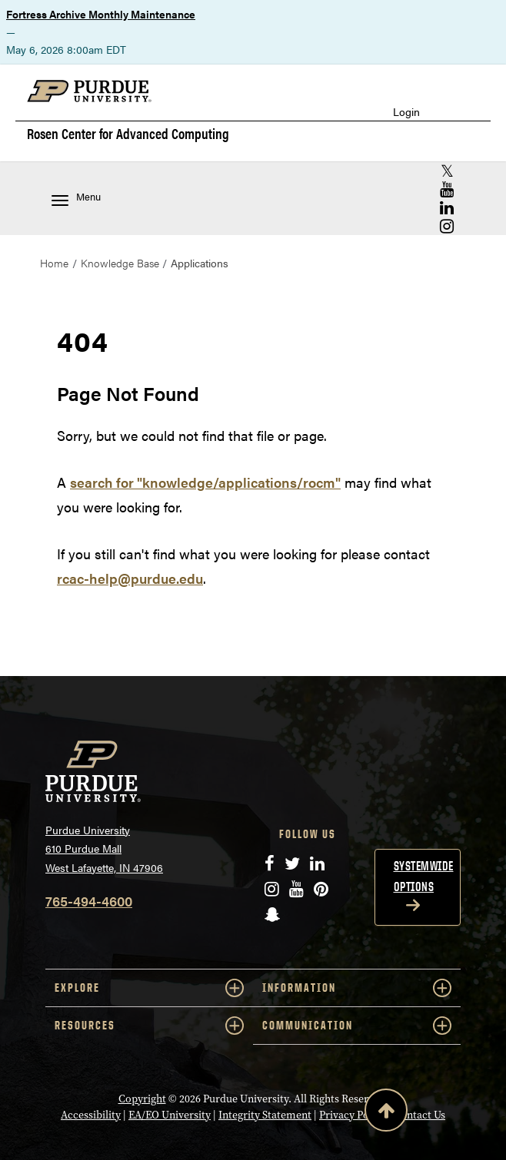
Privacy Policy (352, 1115)
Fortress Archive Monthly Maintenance (100, 14)
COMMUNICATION (356, 1025)
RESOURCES (149, 1025)
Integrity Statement (264, 1115)
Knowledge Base (120, 262)
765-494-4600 (88, 900)
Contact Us (419, 1115)
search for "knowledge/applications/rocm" (205, 482)
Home (54, 262)
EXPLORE (149, 988)
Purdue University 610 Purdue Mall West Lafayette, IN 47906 (104, 848)
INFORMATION (356, 988)
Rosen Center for (128, 133)
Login (406, 111)
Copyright (142, 1099)
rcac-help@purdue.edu (130, 578)
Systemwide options (424, 876)
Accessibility (91, 1115)
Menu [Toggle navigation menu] (76, 198)
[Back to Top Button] (386, 1113)
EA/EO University (169, 1115)
